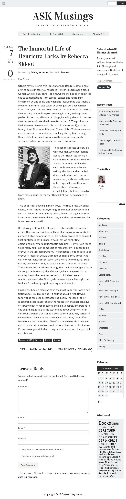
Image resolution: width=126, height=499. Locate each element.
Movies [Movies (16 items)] (117, 459)
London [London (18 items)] (115, 456)
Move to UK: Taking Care (109, 296)
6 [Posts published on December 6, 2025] (117, 378)
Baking (102, 243)
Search (121, 3)
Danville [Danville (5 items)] (102, 447)
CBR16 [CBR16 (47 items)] (103, 444)
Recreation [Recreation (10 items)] (113, 468)
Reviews (65, 72)
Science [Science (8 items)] (118, 470)
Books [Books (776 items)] (105, 423)
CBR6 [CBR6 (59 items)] (102, 427)
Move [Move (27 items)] (110, 459)
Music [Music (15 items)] (102, 462)
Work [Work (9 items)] (112, 476)
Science (57, 340)
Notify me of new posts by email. (38, 456)
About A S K (98, 34)
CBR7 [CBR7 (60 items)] (110, 427)
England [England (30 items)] (110, 446)
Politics (102, 309)
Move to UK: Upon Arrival (110, 303)
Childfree (102, 256)
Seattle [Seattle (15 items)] (102, 473)
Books (22, 340)
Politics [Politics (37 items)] (103, 467)
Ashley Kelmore (39, 72)
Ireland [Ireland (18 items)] (102, 456)
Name (21, 417)
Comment (23, 386)
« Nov (99, 402)
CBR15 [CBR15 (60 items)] (112, 440)
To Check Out (56, 34)
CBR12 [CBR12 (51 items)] (103, 437)
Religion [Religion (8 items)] (102, 470)
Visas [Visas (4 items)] (100, 476)
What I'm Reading (106, 340)
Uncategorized (105, 327)
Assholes (102, 237)
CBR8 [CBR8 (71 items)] (102, 430)
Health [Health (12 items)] (102, 454)
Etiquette (102, 262)
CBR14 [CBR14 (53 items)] (103, 440)
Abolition (103, 225)
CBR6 (29, 340)
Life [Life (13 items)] (109, 456)
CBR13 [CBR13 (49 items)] (112, 437)
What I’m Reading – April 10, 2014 (75, 348)
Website (22, 438)
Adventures (103, 231)
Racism (48, 340)
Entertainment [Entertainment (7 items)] (105, 449)
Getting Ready (105, 274)
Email (21, 427)
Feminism (103, 268)
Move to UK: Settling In (108, 290)
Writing (102, 346)
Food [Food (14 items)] (101, 451)
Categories (77, 34)
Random (102, 315)
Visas (101, 334)
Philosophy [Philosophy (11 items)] (109, 464)
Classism (38, 340)
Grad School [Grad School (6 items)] (116, 452)
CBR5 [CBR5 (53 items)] (115, 424)
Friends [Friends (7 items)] (107, 452)
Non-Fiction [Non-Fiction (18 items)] (111, 462)
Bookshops (104, 250)
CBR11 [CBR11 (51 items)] (112, 434)
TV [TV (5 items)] (117, 473)
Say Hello (76, 494)
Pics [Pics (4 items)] (116, 465)
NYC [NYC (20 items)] (101, 464)
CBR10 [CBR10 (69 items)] (103, 434)
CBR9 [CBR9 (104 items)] (111, 430)
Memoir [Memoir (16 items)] (102, 459)
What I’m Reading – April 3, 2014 (36, 348)
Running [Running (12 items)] (110, 470)
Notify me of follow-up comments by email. (43, 449)
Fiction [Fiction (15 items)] (115, 449)
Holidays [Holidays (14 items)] (109, 454)
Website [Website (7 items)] (106, 476)
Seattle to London (31, 34)
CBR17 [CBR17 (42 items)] (111, 444)
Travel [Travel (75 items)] (111, 473)
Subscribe (103, 87)
